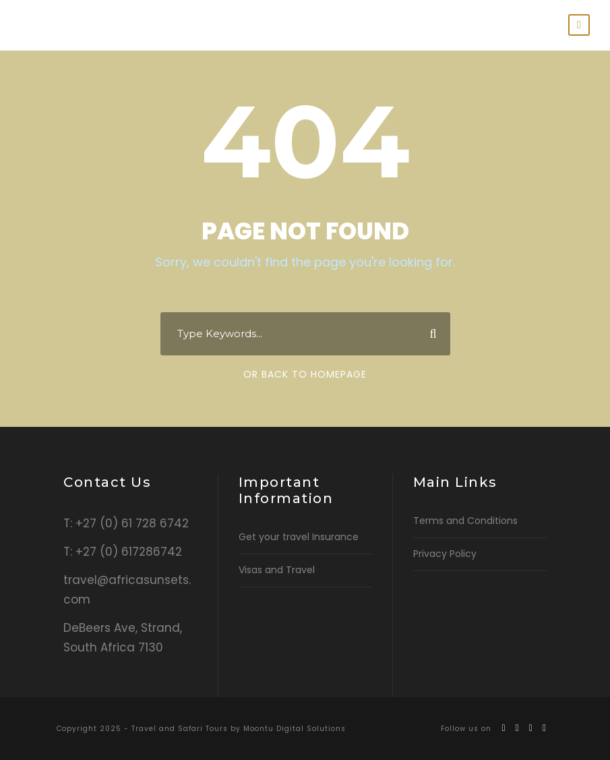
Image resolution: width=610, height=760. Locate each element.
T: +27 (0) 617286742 (122, 552)
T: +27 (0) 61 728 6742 (126, 523)
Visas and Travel (277, 570)
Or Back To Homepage (305, 374)
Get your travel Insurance (299, 537)
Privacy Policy (445, 553)
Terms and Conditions (465, 520)
